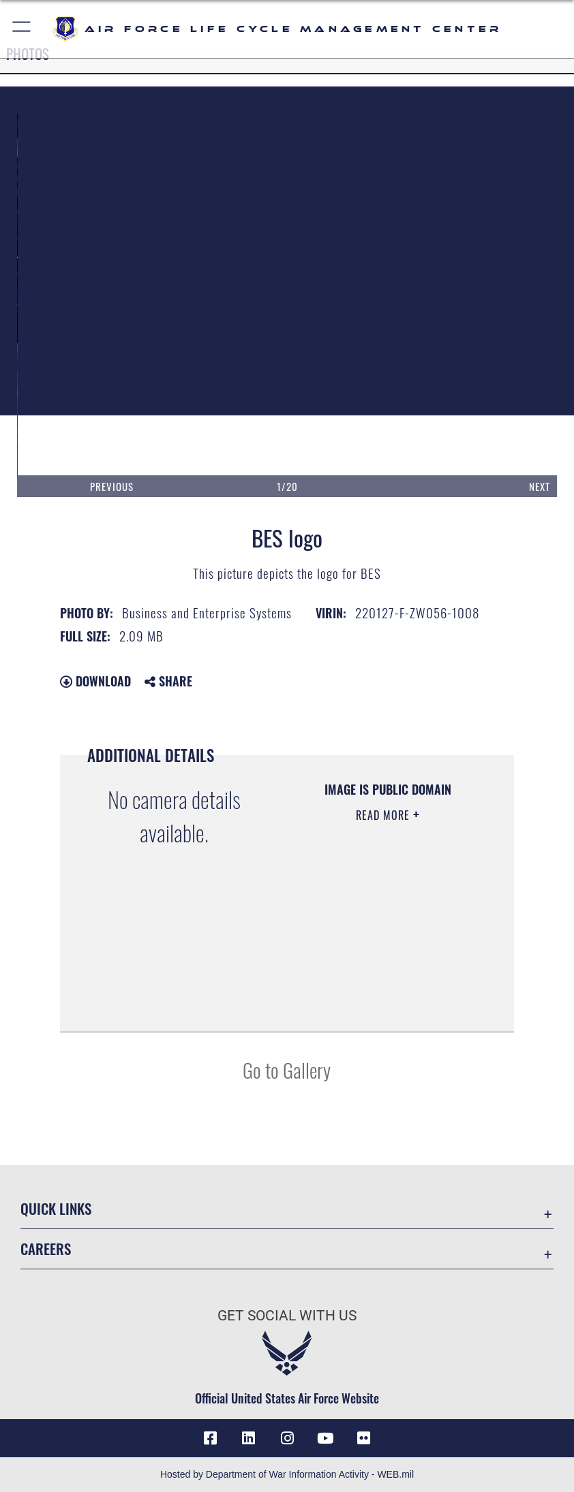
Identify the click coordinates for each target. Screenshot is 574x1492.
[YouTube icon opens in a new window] (325, 1438)
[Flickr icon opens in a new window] (364, 1438)
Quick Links (55, 1208)
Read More (384, 815)
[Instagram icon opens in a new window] (287, 1438)
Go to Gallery (287, 1069)
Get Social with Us (287, 1315)
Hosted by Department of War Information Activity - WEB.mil (287, 1474)
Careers (45, 1248)
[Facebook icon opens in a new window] (210, 1438)
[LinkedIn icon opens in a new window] (249, 1438)
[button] (22, 29)
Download (95, 681)
